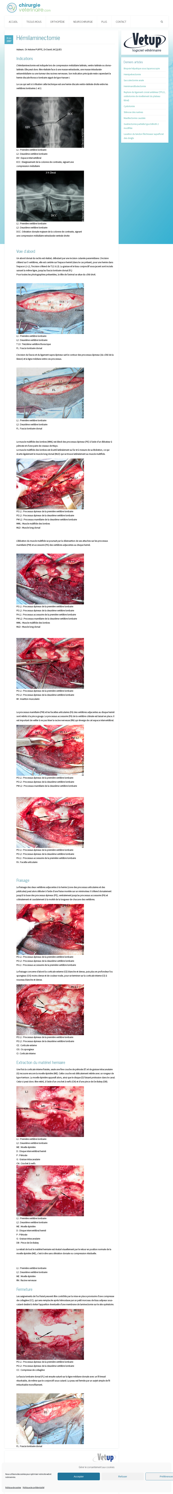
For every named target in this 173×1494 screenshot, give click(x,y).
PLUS (104, 21)
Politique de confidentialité (33, 1487)
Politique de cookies (13, 1487)
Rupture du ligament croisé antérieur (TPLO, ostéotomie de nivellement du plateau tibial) (144, 96)
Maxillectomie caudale (134, 118)
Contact (121, 21)
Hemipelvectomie (132, 74)
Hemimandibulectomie (135, 86)
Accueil (13, 21)
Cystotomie (129, 106)
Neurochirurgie (83, 21)
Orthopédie (57, 21)
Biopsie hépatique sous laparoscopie (142, 68)
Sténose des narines (133, 112)
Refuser (122, 1476)
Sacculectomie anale (134, 80)
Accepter (79, 1476)
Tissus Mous (34, 21)
